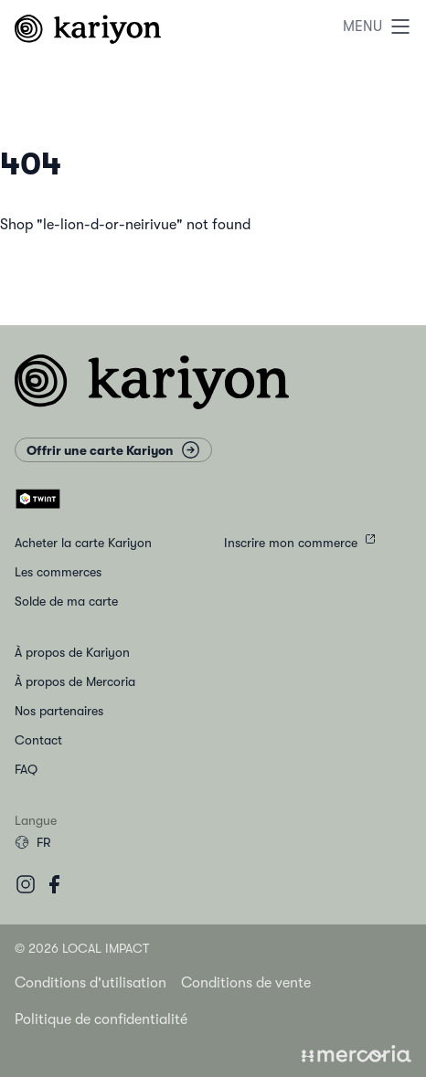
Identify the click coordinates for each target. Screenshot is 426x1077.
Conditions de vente (246, 983)
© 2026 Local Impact (82, 948)
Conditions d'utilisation (90, 983)
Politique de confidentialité (101, 1019)
